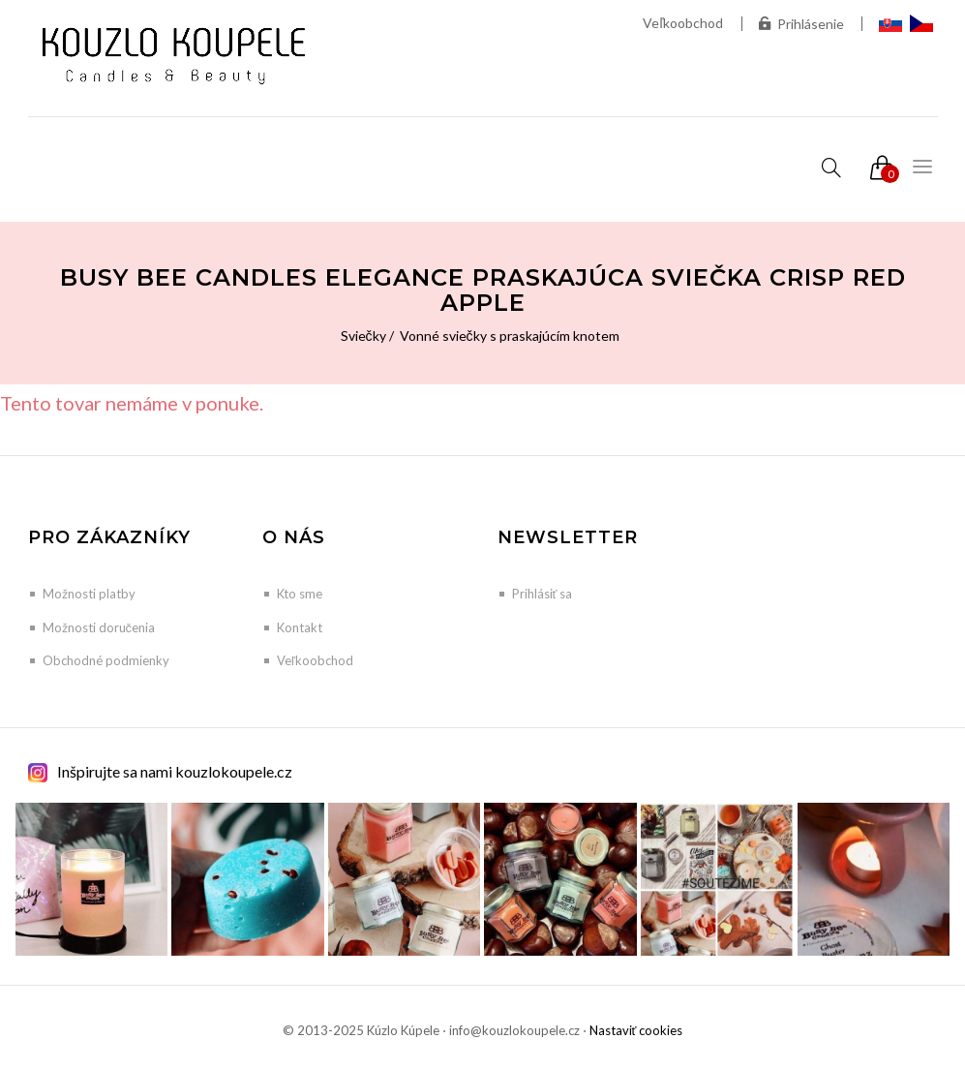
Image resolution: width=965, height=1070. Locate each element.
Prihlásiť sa (542, 593)
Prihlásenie (801, 23)
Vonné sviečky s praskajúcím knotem (509, 335)
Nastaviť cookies (636, 1030)
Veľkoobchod (683, 23)
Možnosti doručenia (99, 627)
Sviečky (363, 335)
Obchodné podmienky (106, 660)
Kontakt (299, 627)
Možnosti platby (89, 593)
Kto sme (299, 593)
